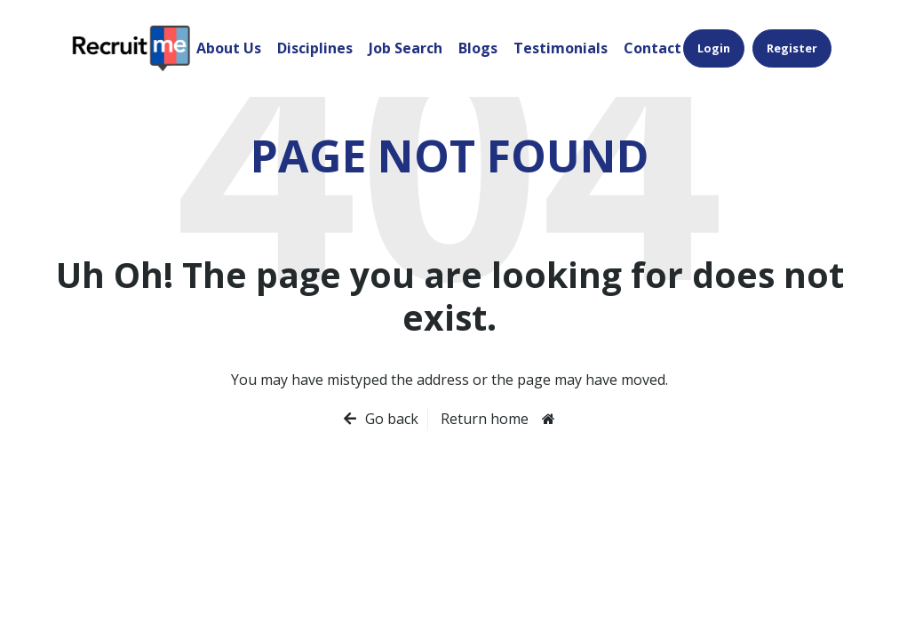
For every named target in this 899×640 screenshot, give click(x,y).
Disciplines (315, 48)
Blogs (477, 48)
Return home (485, 418)
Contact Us (663, 48)
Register (792, 48)
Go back (391, 418)
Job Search (405, 48)
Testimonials (560, 48)
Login (713, 48)
